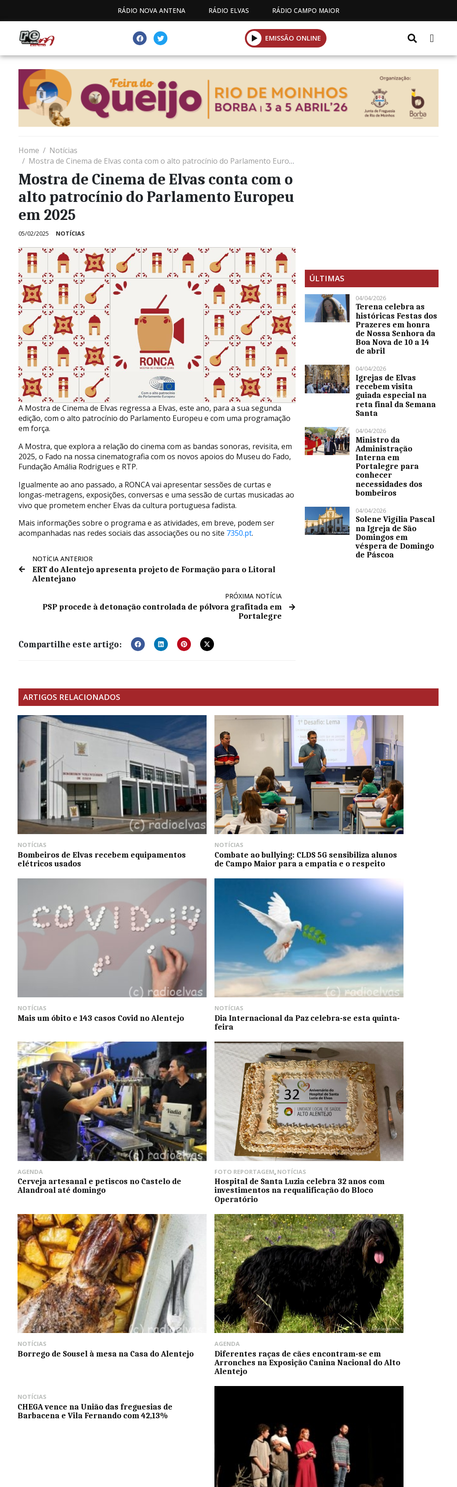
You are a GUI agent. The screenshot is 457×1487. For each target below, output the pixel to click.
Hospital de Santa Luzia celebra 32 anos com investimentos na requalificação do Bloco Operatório (371, 969)
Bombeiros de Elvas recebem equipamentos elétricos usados (78, 823)
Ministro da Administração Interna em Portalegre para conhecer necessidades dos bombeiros (389, 466)
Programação (162, 1440)
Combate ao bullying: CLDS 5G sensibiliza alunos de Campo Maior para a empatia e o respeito (227, 827)
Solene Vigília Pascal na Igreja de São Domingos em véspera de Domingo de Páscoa (395, 537)
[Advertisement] (372, 203)
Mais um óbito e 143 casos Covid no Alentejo (371, 823)
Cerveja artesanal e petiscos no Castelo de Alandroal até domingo (226, 960)
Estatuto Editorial (76, 1440)
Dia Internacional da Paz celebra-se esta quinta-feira (82, 960)
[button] (138, 643)
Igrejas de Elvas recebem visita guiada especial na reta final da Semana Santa (396, 395)
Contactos (234, 1440)
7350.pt (239, 533)
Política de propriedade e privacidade (348, 1440)
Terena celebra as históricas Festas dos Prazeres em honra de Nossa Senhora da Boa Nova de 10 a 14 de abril (396, 328)
